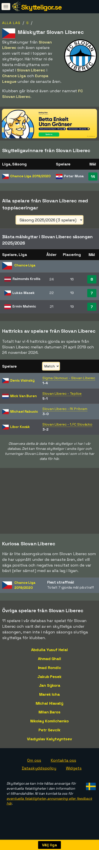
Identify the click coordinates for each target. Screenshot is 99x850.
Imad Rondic (49, 673)
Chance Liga (30, 176)
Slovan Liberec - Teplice (62, 393)
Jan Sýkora (49, 690)
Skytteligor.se (41, 7)
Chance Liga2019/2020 (24, 590)
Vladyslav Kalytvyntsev (49, 744)
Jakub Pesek (49, 681)
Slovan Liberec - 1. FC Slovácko (67, 424)
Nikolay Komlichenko (49, 726)
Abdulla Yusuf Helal (49, 655)
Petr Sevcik (49, 735)
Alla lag (11, 23)
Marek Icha (49, 699)
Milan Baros (49, 717)
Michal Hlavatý (50, 708)
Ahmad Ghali (49, 664)
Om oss (34, 765)
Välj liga (49, 844)
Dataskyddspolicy (39, 773)
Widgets (74, 773)
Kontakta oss (63, 765)
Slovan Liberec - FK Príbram (64, 409)
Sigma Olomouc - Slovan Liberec (68, 378)
